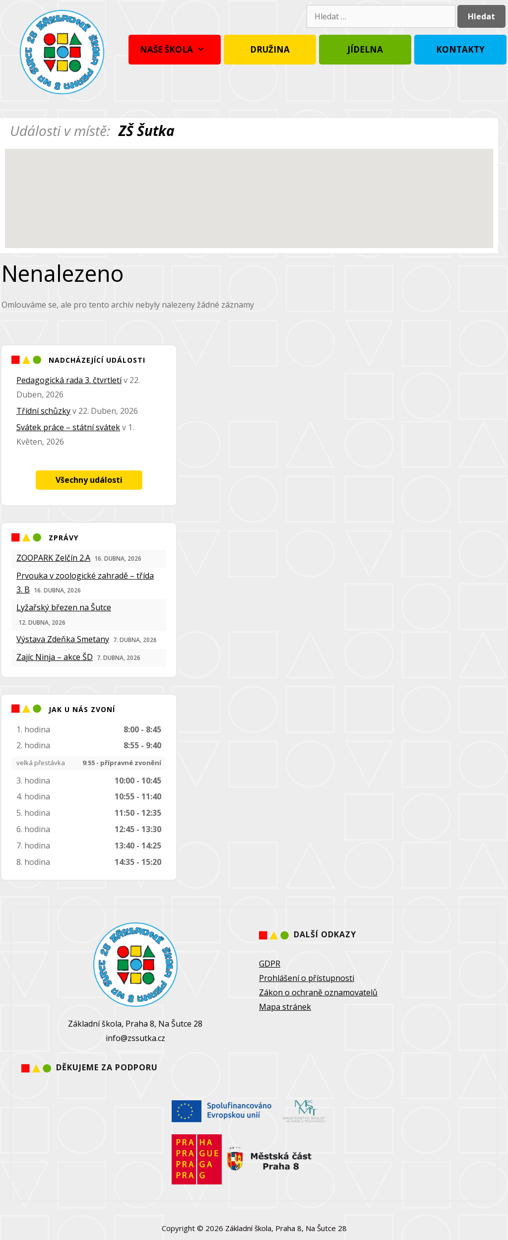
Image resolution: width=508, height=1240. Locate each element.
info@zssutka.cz (135, 1038)
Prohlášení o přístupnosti (306, 978)
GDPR (269, 963)
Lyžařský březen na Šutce (63, 607)
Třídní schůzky (43, 410)
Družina (270, 49)
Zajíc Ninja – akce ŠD (54, 657)
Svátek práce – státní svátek (68, 427)
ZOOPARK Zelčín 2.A (53, 557)
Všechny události (89, 479)
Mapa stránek (285, 1006)
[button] (249, 189)
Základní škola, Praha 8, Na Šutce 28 (286, 1228)
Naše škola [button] (175, 50)
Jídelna (365, 49)
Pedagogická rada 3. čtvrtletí (69, 380)
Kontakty (460, 49)
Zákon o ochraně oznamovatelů (318, 992)
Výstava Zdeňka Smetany (62, 639)
